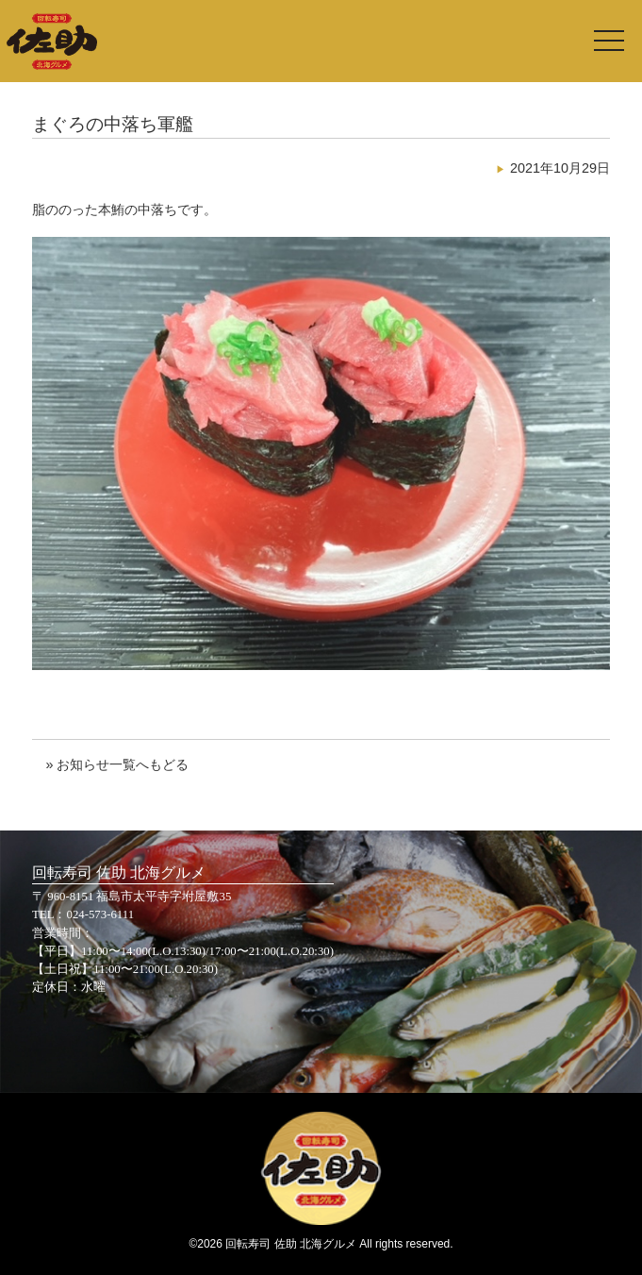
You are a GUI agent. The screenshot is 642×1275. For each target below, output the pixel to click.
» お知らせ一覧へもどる (117, 764)
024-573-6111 (101, 914)
